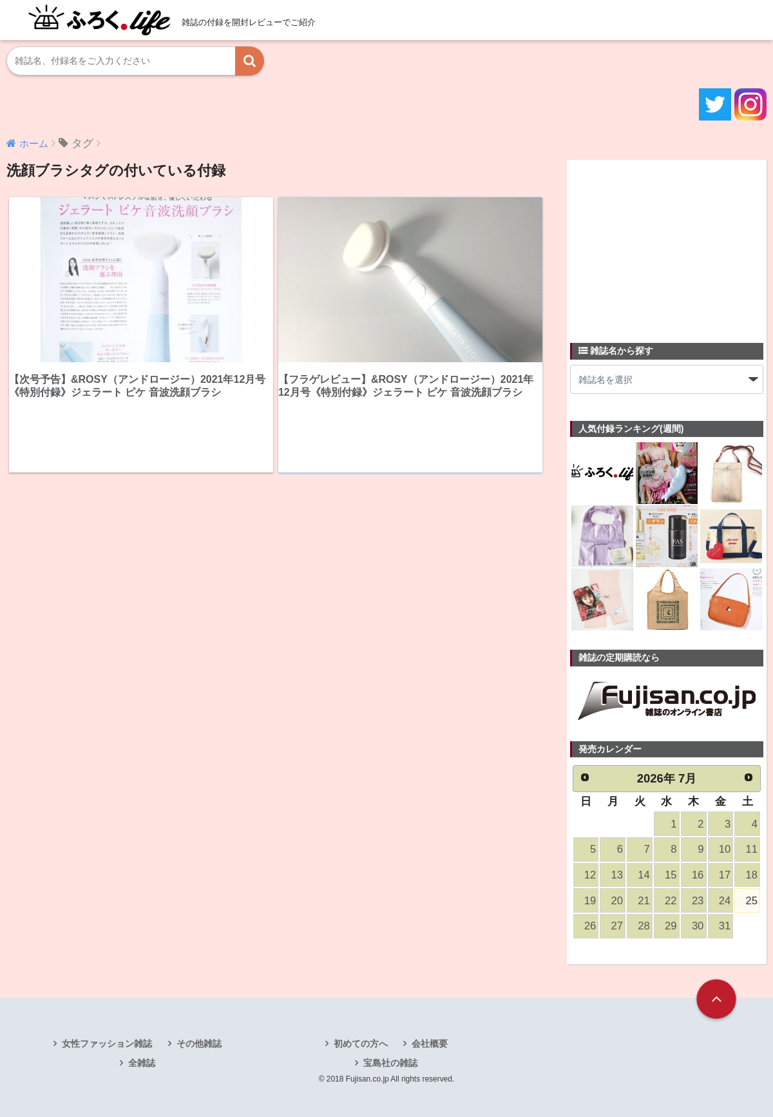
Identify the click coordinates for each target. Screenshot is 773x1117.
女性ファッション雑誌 (107, 1043)
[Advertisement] (666, 243)
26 (590, 926)
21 (643, 901)
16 (697, 875)
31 (724, 926)
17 (724, 875)
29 (670, 926)
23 (697, 901)
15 (670, 875)
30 (697, 926)
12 (590, 875)
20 (617, 901)
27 (617, 926)
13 (617, 875)
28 (643, 926)
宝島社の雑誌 (390, 1063)
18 (752, 875)
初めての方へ (361, 1043)
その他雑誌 (199, 1043)
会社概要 (430, 1043)
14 (643, 875)
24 (724, 901)
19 (590, 901)
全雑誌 (141, 1063)
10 (724, 849)
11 (752, 849)
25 (752, 901)
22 (670, 901)
